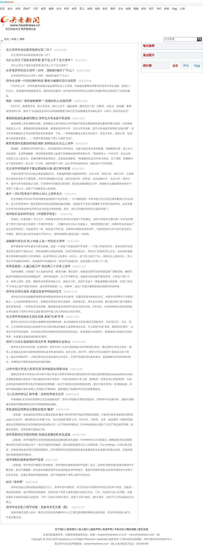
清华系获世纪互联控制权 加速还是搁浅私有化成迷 (38, 434)
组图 (128, 8)
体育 (74, 8)
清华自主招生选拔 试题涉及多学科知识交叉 (34, 291)
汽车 (35, 8)
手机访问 (119, 529)
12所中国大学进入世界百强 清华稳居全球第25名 (37, 369)
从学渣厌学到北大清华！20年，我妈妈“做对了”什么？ (40, 70)
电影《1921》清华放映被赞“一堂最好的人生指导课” (39, 100)
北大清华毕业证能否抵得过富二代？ (29, 49)
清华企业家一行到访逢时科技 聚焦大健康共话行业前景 (41, 80)
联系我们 (72, 529)
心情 (182, 8)
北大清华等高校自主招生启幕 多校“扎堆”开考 (35, 316)
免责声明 (107, 529)
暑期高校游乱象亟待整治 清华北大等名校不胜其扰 (38, 118)
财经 (112, 8)
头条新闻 (22, 21)
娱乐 (10, 8)
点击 (175, 65)
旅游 (89, 8)
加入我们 (84, 529)
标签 (166, 8)
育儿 (81, 8)
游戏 (97, 8)
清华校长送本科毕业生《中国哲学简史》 (32, 213)
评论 (186, 65)
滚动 (143, 8)
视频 (135, 8)
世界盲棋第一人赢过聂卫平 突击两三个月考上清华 (38, 266)
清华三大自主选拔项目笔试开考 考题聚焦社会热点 (38, 341)
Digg (174, 8)
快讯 (105, 8)
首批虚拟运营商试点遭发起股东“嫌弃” (30, 409)
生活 (58, 8)
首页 (2, 8)
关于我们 (60, 529)
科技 (17, 8)
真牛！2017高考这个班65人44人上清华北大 (34, 193)
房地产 (27, 8)
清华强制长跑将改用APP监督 (25, 459)
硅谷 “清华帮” (14, 482)
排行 (151, 8)
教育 (43, 8)
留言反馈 (143, 529)
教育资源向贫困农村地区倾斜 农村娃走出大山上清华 (39, 143)
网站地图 (131, 529)
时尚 (66, 8)
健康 (51, 8)
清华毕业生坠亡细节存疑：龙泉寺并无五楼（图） (38, 507)
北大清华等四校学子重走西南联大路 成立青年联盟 (38, 168)
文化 (120, 8)
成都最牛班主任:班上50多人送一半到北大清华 (35, 241)
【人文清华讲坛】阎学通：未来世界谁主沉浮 (35, 394)
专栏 (159, 8)
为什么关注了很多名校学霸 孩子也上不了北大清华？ (39, 60)
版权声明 (95, 529)
